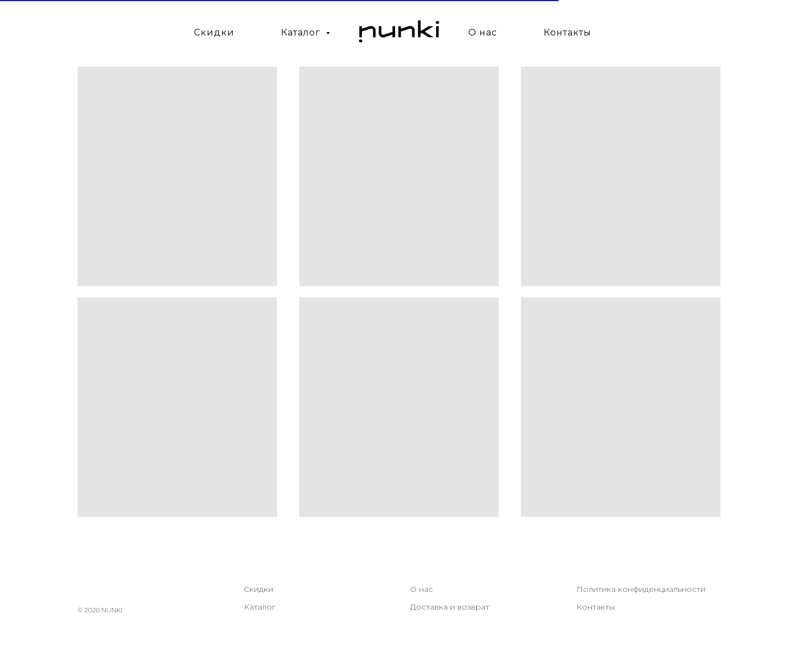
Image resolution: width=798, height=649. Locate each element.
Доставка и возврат (449, 607)
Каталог (259, 607)
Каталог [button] (302, 32)
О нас (482, 32)
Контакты (567, 32)
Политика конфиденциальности (640, 589)
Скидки (214, 32)
